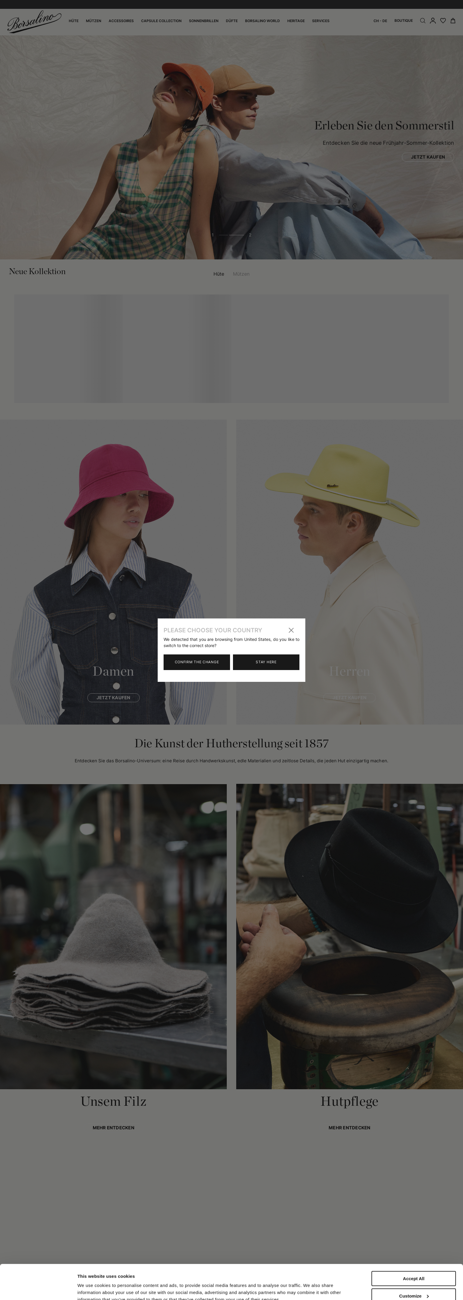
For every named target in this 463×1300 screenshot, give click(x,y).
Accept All (414, 1245)
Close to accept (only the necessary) (413, 1283)
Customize (414, 1263)
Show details (91, 1283)
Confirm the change (197, 662)
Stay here (266, 662)
